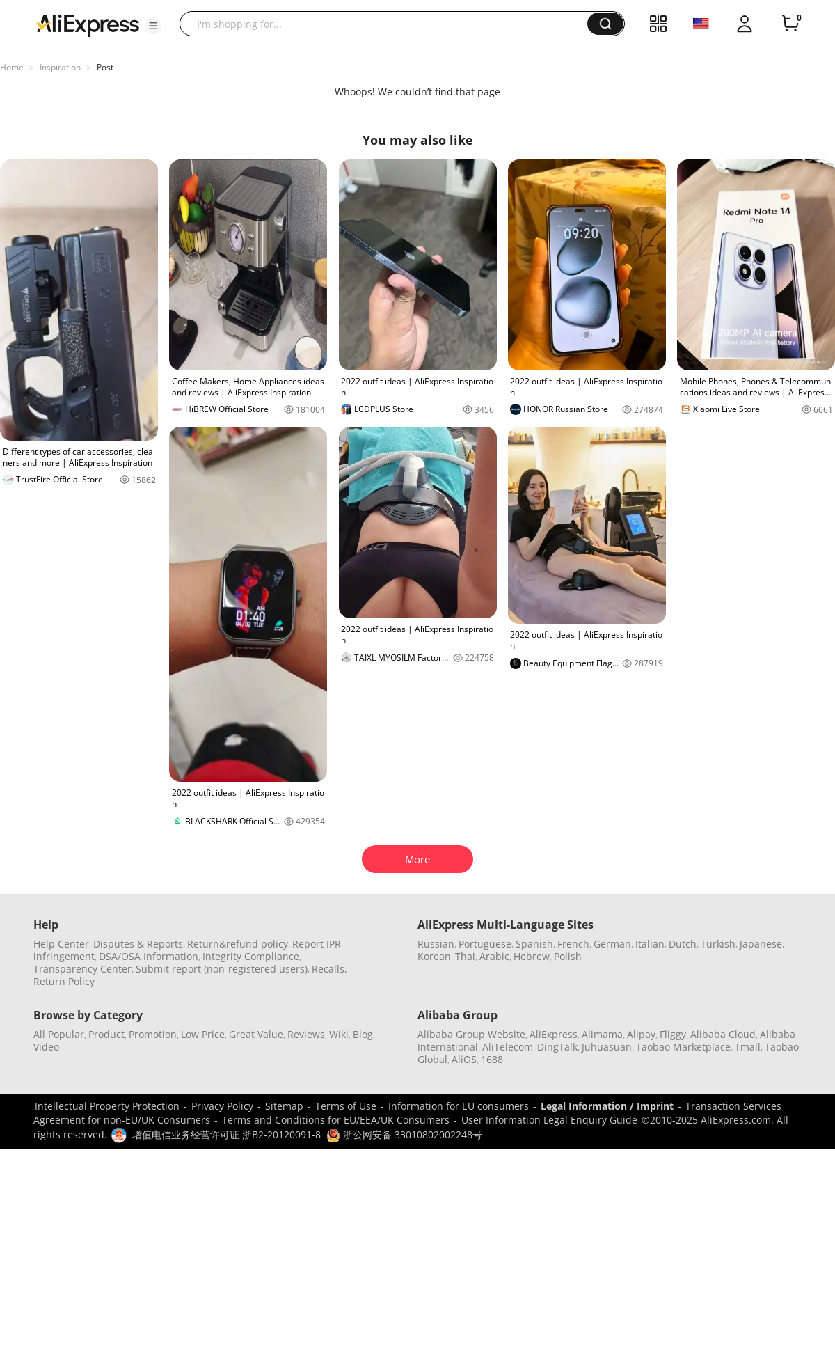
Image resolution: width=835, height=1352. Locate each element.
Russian (436, 943)
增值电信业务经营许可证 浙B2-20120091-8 (226, 1134)
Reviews (306, 1034)
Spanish (534, 943)
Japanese (761, 943)
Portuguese (485, 943)
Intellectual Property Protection (107, 1106)
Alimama (602, 1034)
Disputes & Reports (138, 943)
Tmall (748, 1046)
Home (12, 67)
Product (106, 1034)
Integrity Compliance (250, 956)
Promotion (153, 1034)
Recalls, (329, 968)
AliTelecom (507, 1046)
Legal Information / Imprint (607, 1106)
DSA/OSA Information (148, 956)
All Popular (58, 1034)
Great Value (256, 1034)
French (573, 943)
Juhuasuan (607, 1046)
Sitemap (284, 1106)
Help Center (61, 943)
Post (105, 67)
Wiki (339, 1034)
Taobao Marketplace (683, 1046)
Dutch (683, 943)
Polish (568, 956)
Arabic (494, 956)
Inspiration (60, 67)
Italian (650, 943)
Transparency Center (82, 968)
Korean (434, 956)
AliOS (464, 1059)
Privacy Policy (222, 1106)
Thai (465, 956)
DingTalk (557, 1046)
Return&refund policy (237, 943)
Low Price (203, 1034)
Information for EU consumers (458, 1106)
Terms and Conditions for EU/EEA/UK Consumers (336, 1119)
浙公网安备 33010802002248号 (404, 1134)
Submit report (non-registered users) (222, 968)
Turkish (718, 943)
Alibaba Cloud (723, 1034)
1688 (492, 1059)
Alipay (641, 1034)
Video (46, 1046)
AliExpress (554, 1034)
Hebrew (532, 956)
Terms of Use (345, 1106)
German (612, 943)
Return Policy (64, 981)
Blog (363, 1034)
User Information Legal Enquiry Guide (549, 1119)
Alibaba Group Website (471, 1034)
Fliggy (673, 1034)
